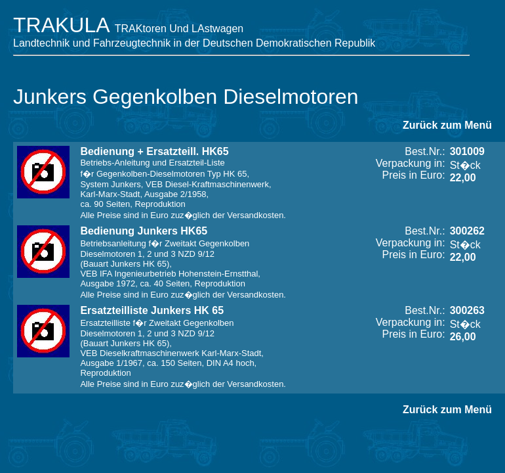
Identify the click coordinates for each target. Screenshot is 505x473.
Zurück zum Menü (447, 125)
